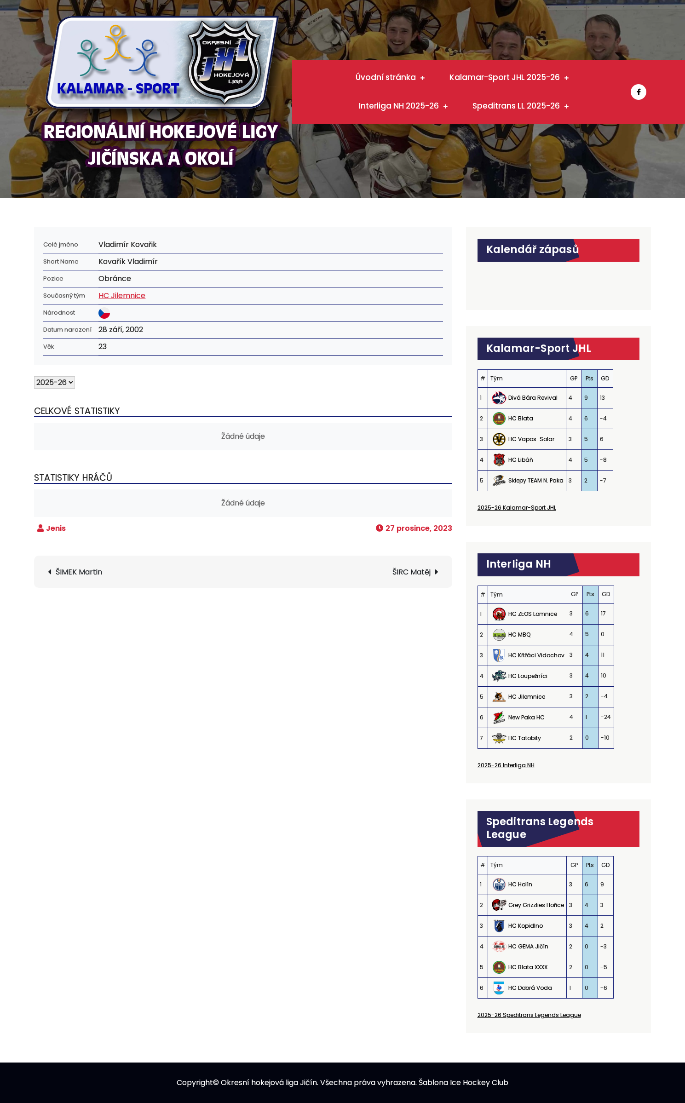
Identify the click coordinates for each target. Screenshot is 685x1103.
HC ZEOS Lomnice (532, 614)
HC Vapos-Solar (531, 439)
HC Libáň (520, 460)
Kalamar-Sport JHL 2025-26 (504, 77)
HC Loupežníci (527, 676)
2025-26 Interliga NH (506, 765)
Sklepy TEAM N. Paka (536, 480)
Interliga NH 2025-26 (399, 105)
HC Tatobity (524, 738)
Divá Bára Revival (533, 398)
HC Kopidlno (525, 926)
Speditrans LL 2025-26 (516, 105)
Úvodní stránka (386, 77)
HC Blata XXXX (527, 967)
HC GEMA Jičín (528, 946)
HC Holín (520, 884)
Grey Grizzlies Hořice (536, 905)
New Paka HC (526, 717)
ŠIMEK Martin (79, 572)
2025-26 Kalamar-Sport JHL (517, 507)
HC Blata (520, 418)
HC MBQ (519, 634)
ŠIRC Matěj (411, 572)
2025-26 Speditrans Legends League (529, 1015)
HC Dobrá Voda (530, 988)
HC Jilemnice (121, 295)
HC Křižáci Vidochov (536, 655)
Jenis (56, 528)
